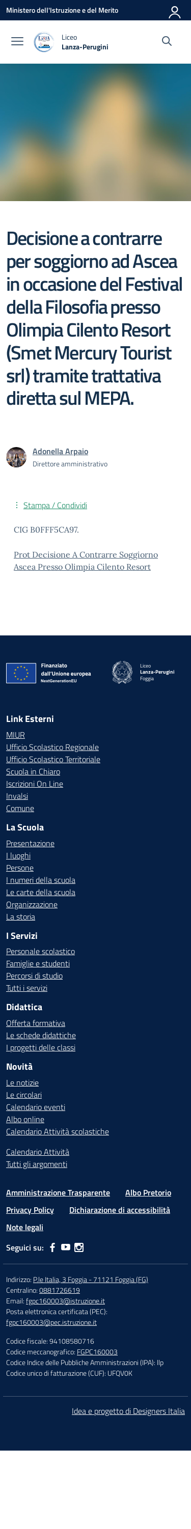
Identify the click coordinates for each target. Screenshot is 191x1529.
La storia (20, 916)
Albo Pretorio (148, 1192)
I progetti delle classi (40, 1047)
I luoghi (18, 855)
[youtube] (65, 1247)
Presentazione (30, 843)
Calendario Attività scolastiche (57, 1131)
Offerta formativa (35, 1023)
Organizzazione (32, 904)
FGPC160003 (97, 1351)
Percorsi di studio (34, 975)
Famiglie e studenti (38, 963)
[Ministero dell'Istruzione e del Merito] (62, 10)
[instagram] (79, 1247)
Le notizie (22, 1082)
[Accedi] (175, 10)
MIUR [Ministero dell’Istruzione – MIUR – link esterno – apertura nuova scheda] (15, 735)
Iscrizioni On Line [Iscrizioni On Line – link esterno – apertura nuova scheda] (34, 783)
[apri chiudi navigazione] (17, 42)
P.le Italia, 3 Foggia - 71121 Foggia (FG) (90, 1279)
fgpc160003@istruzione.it (65, 1300)
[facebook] (52, 1247)
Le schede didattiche (41, 1035)
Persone (20, 867)
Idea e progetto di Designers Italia (128, 1411)
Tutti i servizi (26, 988)
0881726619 (59, 1290)
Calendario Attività (37, 1152)
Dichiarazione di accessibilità (119, 1210)
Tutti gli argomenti (36, 1164)
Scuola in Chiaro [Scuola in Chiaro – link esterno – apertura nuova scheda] (33, 771)
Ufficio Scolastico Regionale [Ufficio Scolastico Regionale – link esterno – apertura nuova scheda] (52, 747)
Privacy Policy (30, 1210)
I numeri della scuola (40, 880)
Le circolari (24, 1095)
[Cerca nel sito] (167, 42)
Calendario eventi (35, 1107)
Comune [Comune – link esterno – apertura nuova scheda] (20, 808)
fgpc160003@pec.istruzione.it (51, 1322)
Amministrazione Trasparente (58, 1192)
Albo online (25, 1119)
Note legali (24, 1227)
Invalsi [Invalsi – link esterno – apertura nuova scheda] (17, 796)
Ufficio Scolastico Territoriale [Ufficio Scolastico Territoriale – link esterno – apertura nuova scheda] (53, 759)
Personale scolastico (40, 951)
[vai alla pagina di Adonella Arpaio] (60, 451)
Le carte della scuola (40, 892)
